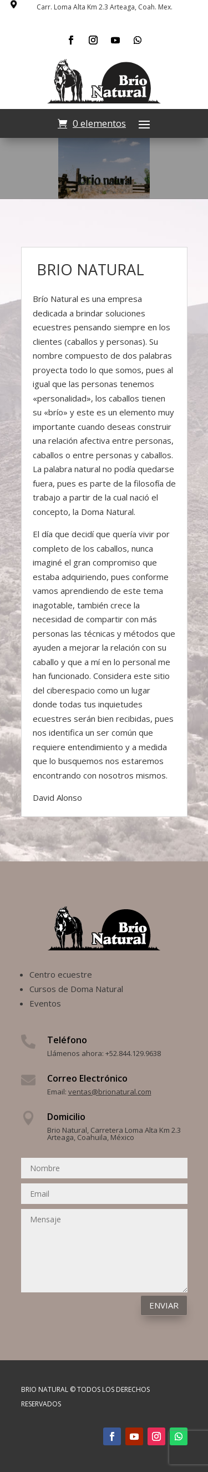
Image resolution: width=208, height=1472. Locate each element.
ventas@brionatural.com (109, 1092)
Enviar (164, 1305)
